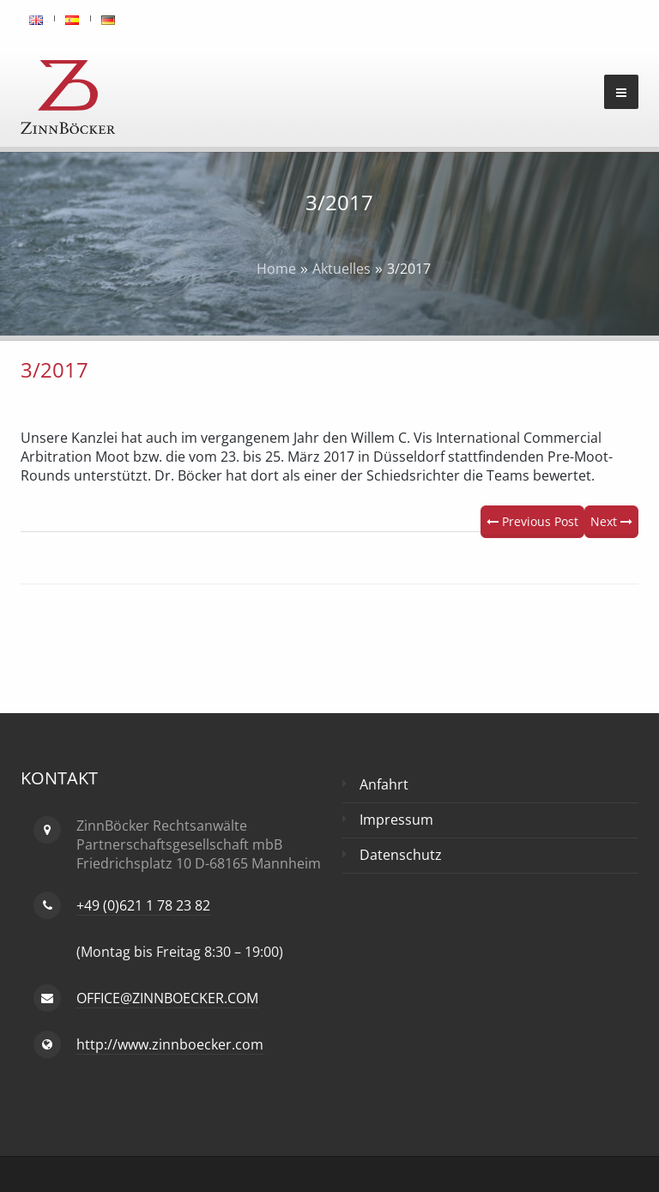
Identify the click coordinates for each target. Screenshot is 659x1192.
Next (611, 521)
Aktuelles (341, 268)
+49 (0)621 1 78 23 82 (143, 905)
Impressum (396, 819)
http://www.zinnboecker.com (169, 1044)
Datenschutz (401, 854)
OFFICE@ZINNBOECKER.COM (167, 998)
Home (276, 268)
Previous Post (532, 521)
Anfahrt (384, 784)
